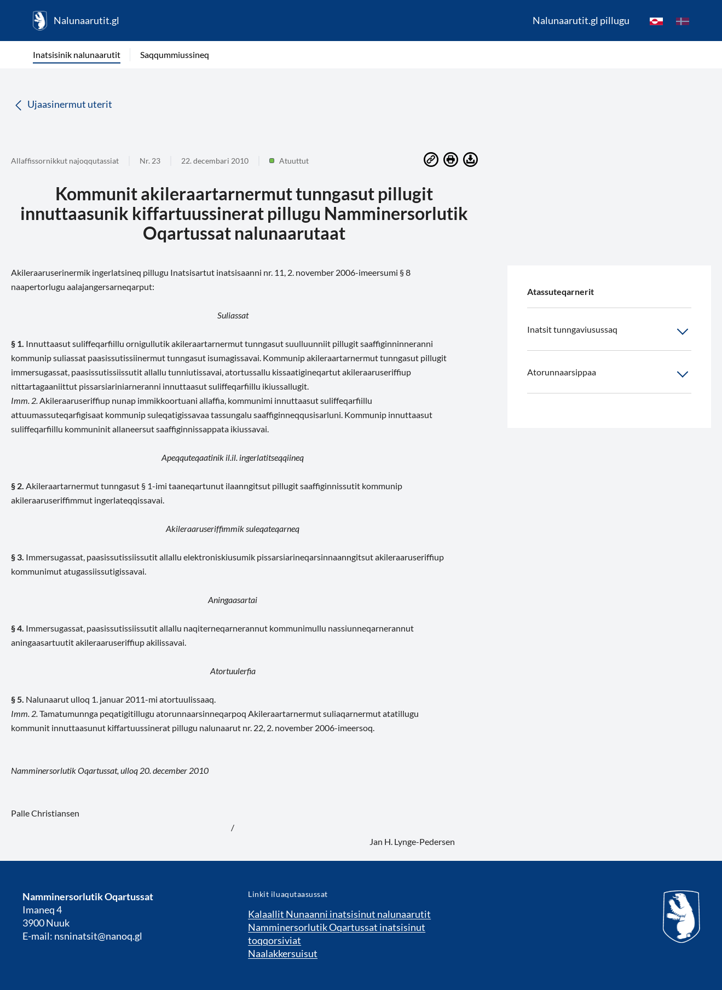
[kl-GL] (656, 20)
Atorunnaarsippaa (609, 374)
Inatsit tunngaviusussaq (609, 331)
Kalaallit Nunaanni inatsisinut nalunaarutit (339, 914)
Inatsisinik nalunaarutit (76, 54)
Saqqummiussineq (174, 54)
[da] (682, 20)
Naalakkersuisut (282, 953)
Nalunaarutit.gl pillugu (581, 20)
